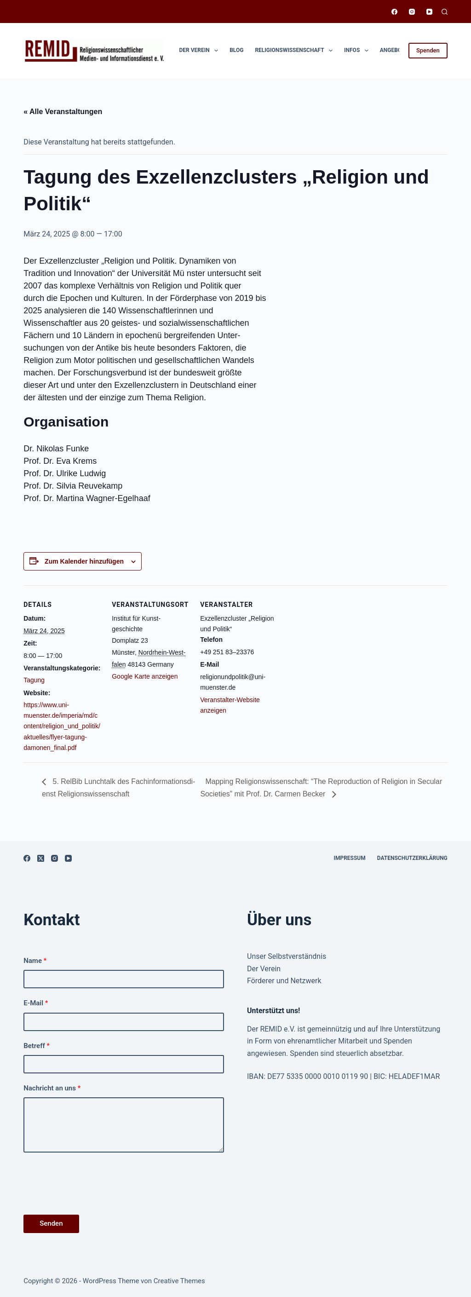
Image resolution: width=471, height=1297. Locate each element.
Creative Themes (179, 1281)
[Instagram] (412, 12)
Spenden (428, 50)
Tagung (34, 680)
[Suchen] (445, 12)
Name (34, 961)
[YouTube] (429, 12)
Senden (51, 1223)
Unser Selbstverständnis (286, 956)
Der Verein (200, 50)
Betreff (36, 1046)
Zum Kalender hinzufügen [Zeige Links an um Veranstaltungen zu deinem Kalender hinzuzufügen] (84, 561)
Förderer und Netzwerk (284, 980)
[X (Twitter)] (40, 858)
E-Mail (35, 1003)
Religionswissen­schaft (295, 50)
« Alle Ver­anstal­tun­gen (62, 111)
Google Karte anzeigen (145, 676)
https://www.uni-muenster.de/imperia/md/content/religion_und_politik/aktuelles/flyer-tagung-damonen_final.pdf (61, 726)
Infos (358, 50)
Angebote (400, 50)
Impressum (349, 858)
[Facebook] (394, 12)
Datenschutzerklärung (412, 858)
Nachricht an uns (51, 1088)
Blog (236, 50)
